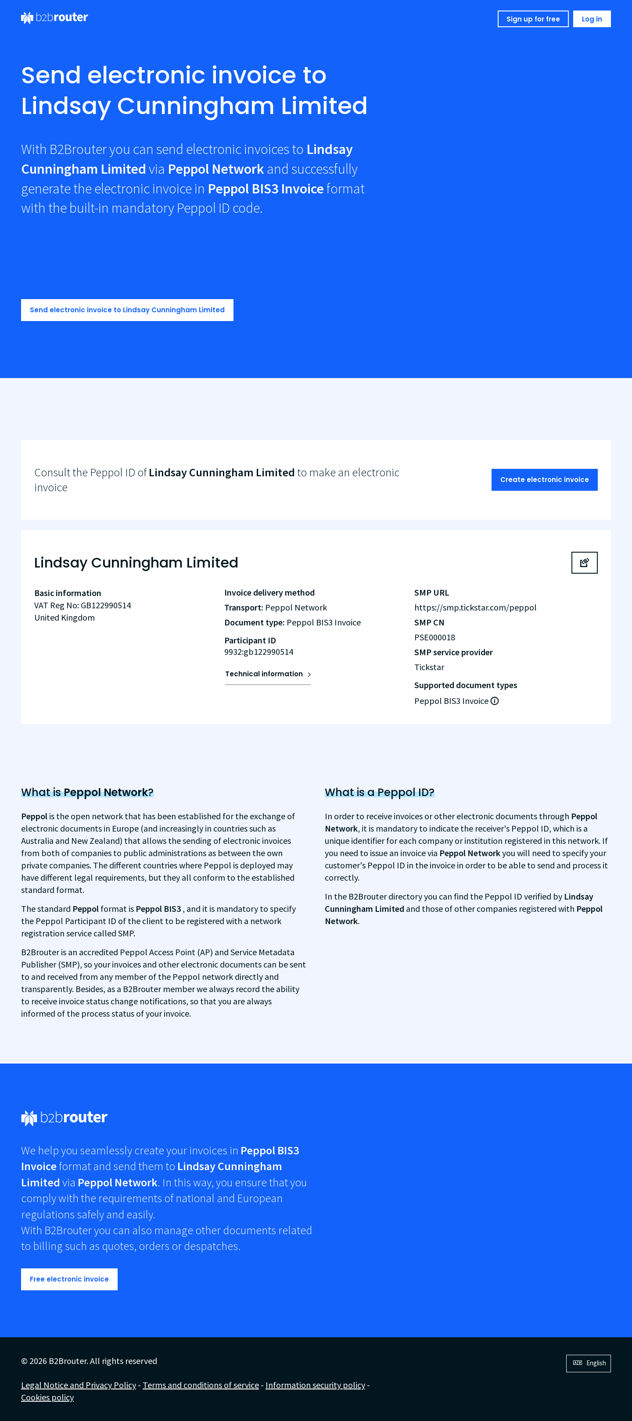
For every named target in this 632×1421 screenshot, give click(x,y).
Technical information (264, 673)
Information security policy (315, 1384)
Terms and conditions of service (201, 1384)
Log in (592, 19)
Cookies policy (47, 1397)
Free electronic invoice (69, 1279)
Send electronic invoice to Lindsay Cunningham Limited (127, 309)
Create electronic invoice (544, 479)
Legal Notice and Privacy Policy (78, 1384)
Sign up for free (533, 19)
